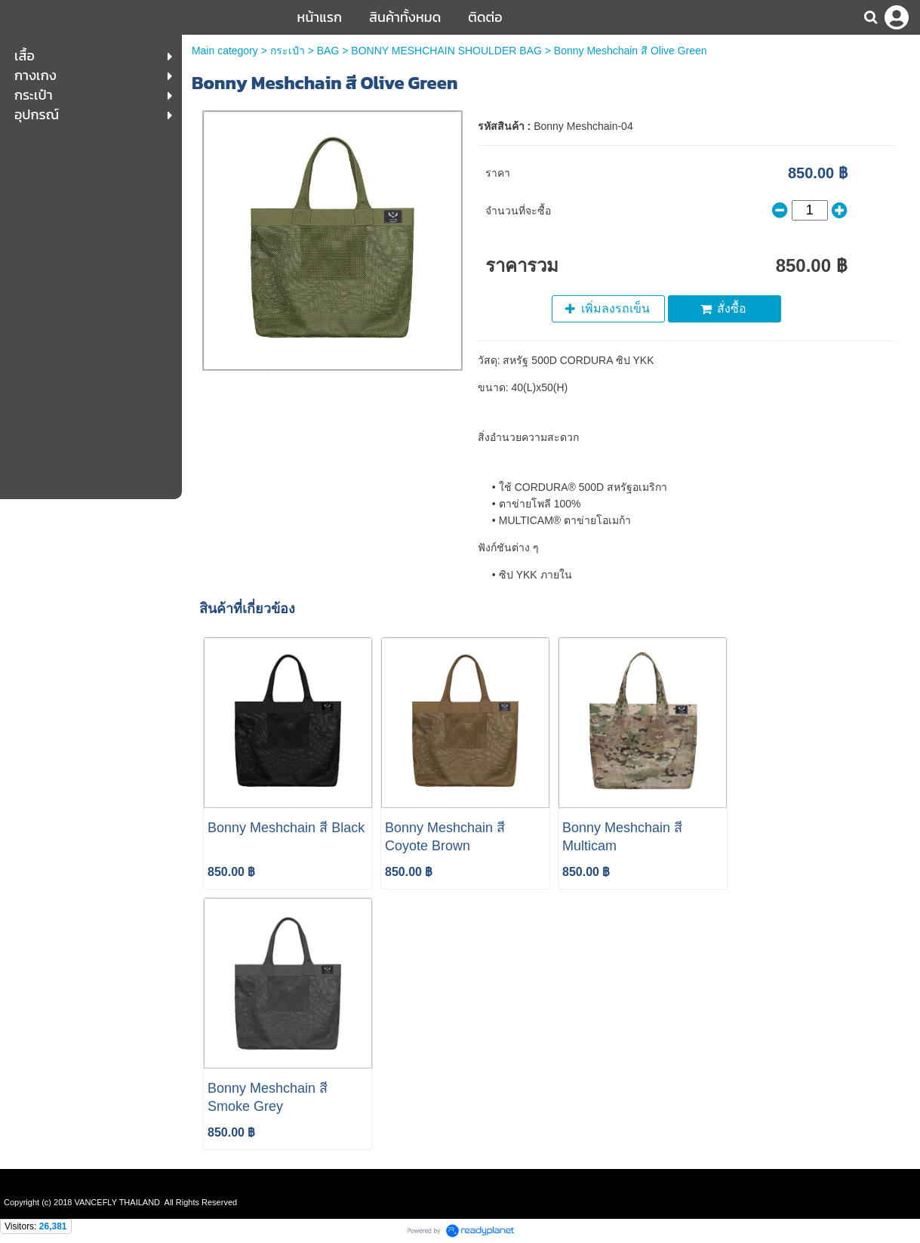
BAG (328, 51)
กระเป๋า (287, 51)
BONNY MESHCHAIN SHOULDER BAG (446, 51)
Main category (225, 51)
